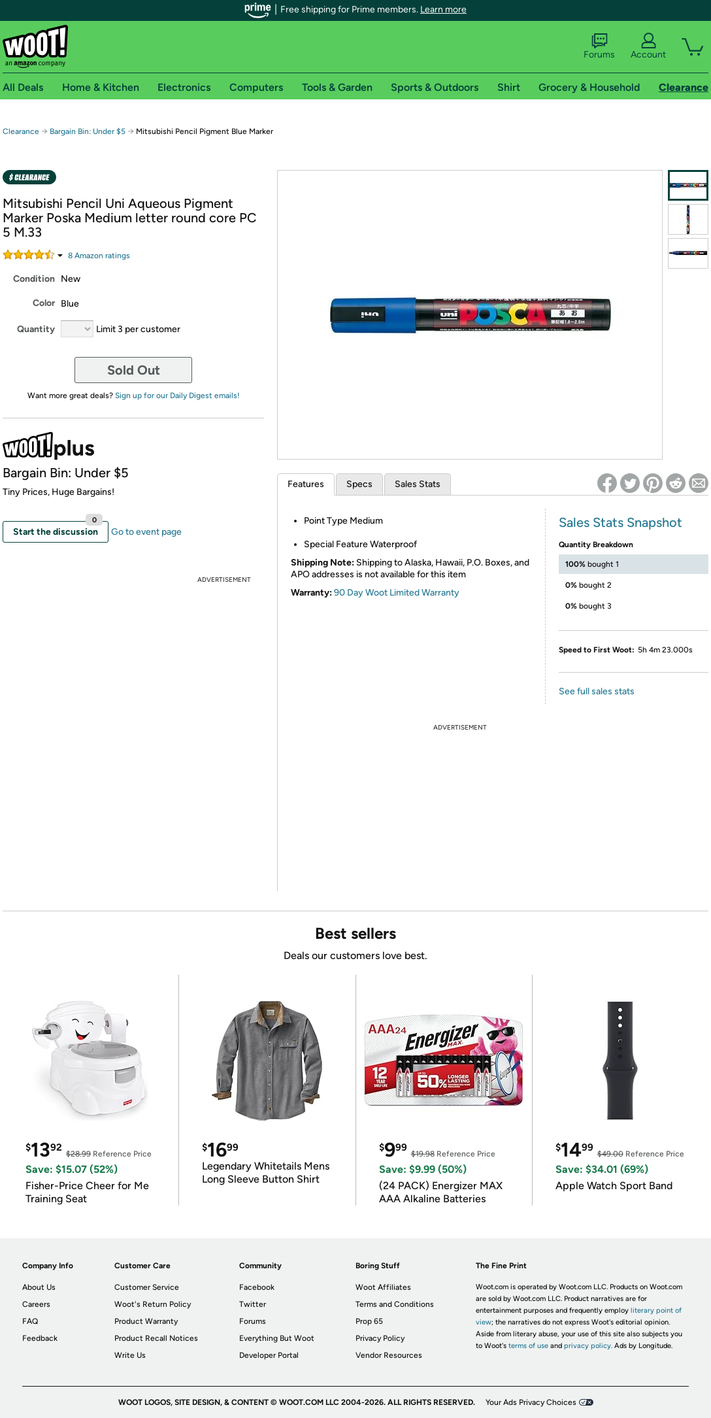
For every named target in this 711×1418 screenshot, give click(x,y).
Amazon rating (99, 255)
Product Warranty (146, 1321)
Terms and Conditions (395, 1304)
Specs (359, 484)
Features (306, 484)
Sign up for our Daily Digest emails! (177, 395)
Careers (36, 1304)
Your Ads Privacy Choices (531, 1402)
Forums (599, 46)
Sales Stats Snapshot (620, 522)
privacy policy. (588, 1346)
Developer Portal (269, 1355)
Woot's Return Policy (152, 1304)
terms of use (528, 1346)
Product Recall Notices (156, 1338)
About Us (39, 1287)
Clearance (21, 131)
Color (44, 303)
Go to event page (146, 531)
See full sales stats (597, 691)
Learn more (443, 9)
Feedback (40, 1338)
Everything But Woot (276, 1338)
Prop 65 (369, 1321)
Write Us (130, 1355)
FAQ (30, 1321)
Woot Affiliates (383, 1287)
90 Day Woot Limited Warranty (396, 592)
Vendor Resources (389, 1355)
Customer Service (146, 1287)
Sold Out (133, 370)
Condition (34, 278)
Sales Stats (417, 484)
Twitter (252, 1304)
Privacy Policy (380, 1338)
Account (648, 46)
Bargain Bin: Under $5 (87, 131)
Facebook (256, 1287)
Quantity (36, 329)
